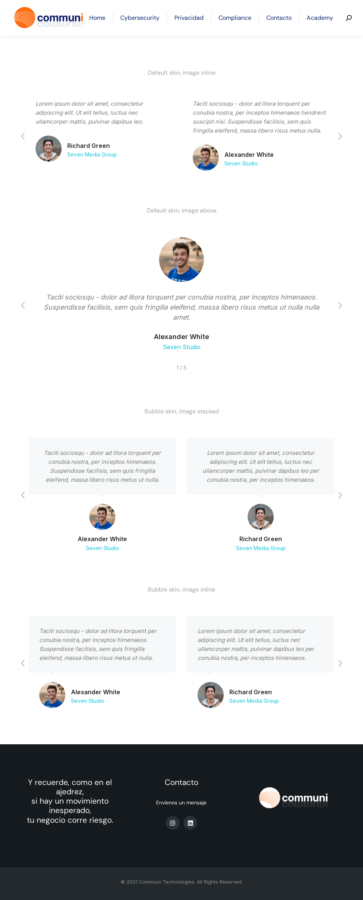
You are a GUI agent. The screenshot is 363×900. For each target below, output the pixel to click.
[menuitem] (97, 17)
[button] (22, 136)
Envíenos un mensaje (181, 802)
